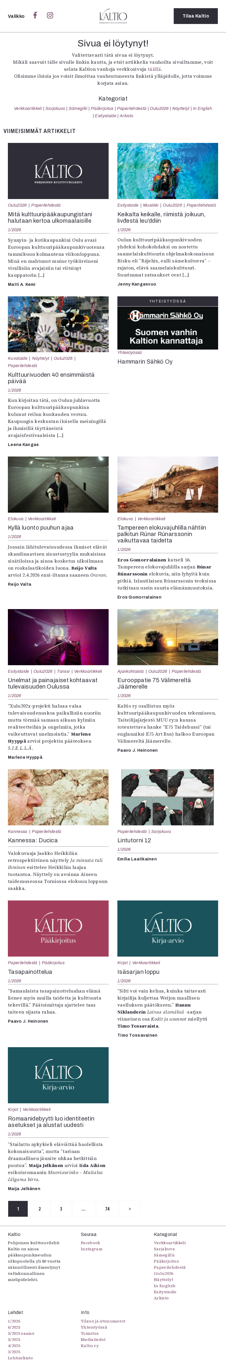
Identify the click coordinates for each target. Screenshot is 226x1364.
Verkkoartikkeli (28, 108)
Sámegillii (78, 108)
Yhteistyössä (129, 352)
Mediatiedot (93, 1339)
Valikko (17, 16)
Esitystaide (105, 115)
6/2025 (14, 1327)
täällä (154, 69)
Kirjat (122, 962)
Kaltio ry (90, 1346)
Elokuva (15, 518)
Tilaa (195, 15)
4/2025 (14, 1346)
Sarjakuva (55, 108)
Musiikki (151, 205)
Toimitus (90, 1333)
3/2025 (14, 1352)
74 (107, 1209)
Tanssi (63, 671)
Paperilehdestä (131, 108)
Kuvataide (17, 358)
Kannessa (17, 831)
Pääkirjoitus (102, 108)
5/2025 (14, 1339)
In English (202, 108)
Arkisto (126, 115)
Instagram (91, 1249)
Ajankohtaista (130, 671)
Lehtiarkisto (20, 1358)
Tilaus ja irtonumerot (103, 1321)
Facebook (90, 1243)
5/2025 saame (21, 1333)
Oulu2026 (159, 108)
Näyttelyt (181, 108)
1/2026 (14, 229)
